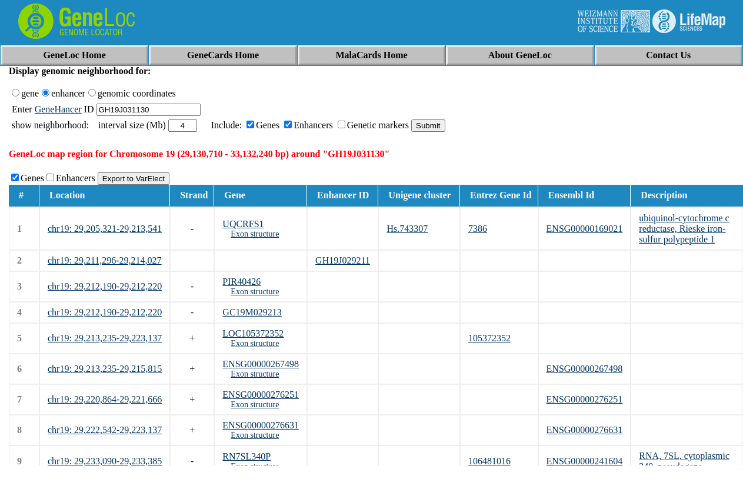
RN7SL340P (246, 456)
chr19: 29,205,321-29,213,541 (105, 229)
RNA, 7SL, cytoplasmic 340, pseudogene (684, 461)
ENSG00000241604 (585, 461)
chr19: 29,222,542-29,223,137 (105, 430)
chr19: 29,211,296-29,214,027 (105, 260)
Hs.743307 (407, 229)
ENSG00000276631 (260, 425)
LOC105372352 (253, 333)
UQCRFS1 (243, 224)
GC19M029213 (251, 312)
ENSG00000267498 (260, 364)
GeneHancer (58, 109)
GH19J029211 (342, 260)
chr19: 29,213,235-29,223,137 (105, 338)
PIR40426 (241, 282)
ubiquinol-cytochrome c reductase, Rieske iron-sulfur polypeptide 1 (684, 228)
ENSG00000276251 (260, 395)
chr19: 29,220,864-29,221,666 (105, 399)
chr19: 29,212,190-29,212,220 (105, 286)
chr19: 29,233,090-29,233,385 (105, 461)
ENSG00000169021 (585, 229)
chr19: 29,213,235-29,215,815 (105, 369)
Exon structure (255, 233)
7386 (477, 229)
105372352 (489, 338)
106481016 (489, 461)
